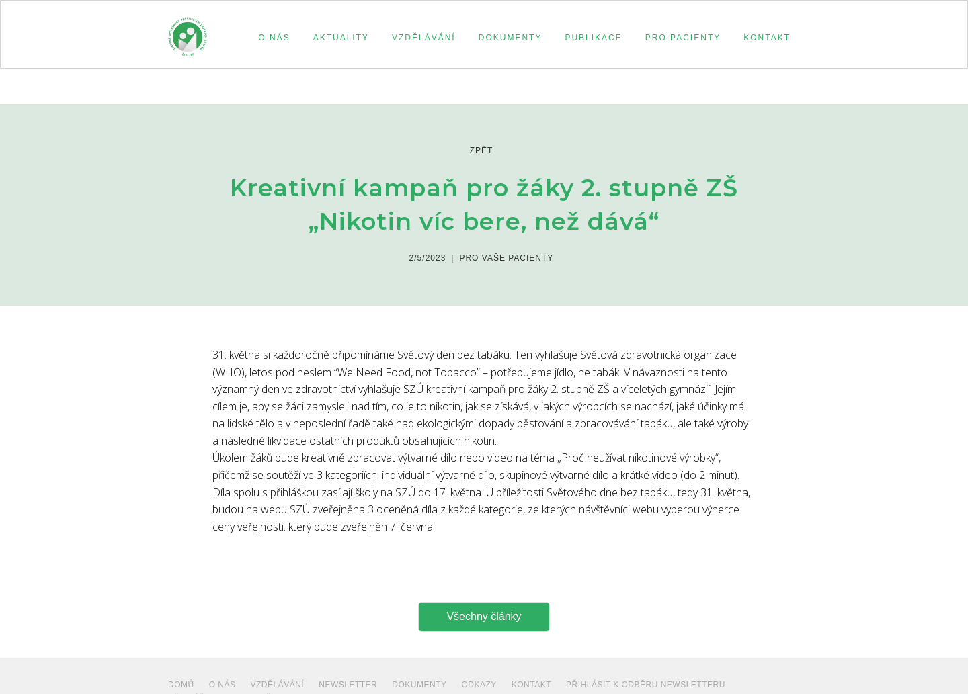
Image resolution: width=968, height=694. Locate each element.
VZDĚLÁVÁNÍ (278, 684)
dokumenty (419, 684)
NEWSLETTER (348, 684)
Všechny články (483, 616)
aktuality (341, 37)
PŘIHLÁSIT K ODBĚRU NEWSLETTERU (645, 684)
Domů (181, 684)
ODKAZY (478, 684)
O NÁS (222, 684)
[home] (187, 31)
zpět (481, 150)
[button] (272, 37)
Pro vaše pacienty (506, 258)
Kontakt (531, 684)
